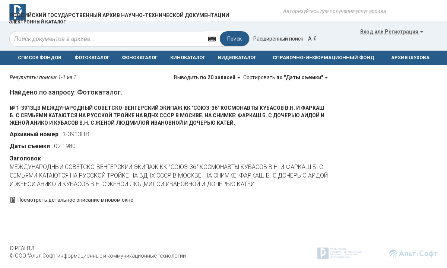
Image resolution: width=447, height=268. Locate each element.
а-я (312, 39)
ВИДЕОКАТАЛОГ (237, 57)
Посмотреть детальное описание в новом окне (75, 200)
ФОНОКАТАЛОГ (140, 57)
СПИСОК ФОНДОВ (39, 57)
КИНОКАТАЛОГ (187, 57)
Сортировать (285, 77)
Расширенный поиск (278, 39)
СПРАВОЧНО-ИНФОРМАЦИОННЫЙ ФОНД (323, 57)
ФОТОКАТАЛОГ (92, 57)
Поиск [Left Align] (234, 39)
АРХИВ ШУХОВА (410, 57)
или (391, 32)
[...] (107, 38)
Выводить (207, 77)
